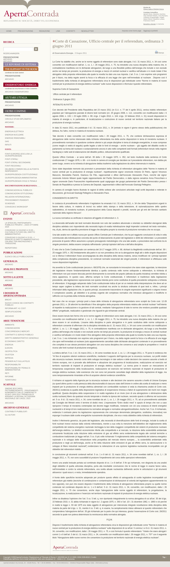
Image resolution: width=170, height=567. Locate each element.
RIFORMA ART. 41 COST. (15, 308)
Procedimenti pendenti (17, 200)
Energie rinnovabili (15, 138)
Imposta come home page (131, 31)
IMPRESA (9, 358)
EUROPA (9, 348)
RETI (7, 373)
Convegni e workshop (16, 207)
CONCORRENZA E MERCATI (17, 331)
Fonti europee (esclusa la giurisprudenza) (18, 155)
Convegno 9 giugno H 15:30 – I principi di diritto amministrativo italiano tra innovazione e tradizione (22, 240)
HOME (9, 31)
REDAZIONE (44, 31)
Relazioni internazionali (17, 197)
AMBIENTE (9, 325)
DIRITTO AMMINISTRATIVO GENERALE (22, 338)
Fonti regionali (13, 166)
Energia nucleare (14, 135)
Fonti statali (11, 159)
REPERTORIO (11, 248)
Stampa (161, 53)
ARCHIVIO (7, 59)
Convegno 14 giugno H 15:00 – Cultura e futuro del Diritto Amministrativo (20, 232)
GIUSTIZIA (9, 355)
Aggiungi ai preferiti (150, 31)
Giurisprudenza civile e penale (21, 181)
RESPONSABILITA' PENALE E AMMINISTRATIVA (17, 369)
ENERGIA (9, 345)
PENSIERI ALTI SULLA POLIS (17, 361)
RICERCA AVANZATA (11, 53)
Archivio (9, 105)
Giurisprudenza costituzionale (21, 174)
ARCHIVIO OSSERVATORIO (17, 92)
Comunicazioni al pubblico (18, 190)
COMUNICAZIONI (12, 328)
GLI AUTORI (10, 415)
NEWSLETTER (87, 31)
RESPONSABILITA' (13, 365)
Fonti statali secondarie (18, 162)
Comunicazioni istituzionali (19, 193)
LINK (58, 31)
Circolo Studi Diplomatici (18, 119)
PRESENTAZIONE (25, 31)
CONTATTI (70, 31)
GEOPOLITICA (11, 351)
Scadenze (10, 203)
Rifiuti (8, 145)
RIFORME (9, 377)
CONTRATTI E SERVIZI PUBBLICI (19, 335)
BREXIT (8, 300)
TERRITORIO (10, 380)
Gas (7, 141)
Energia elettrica (14, 131)
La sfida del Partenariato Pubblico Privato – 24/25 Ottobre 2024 (21, 225)
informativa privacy (101, 563)
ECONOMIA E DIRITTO (14, 341)
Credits (93, 557)
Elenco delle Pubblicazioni (19, 257)
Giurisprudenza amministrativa (21, 178)
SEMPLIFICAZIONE (13, 312)
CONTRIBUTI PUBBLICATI (16, 412)
